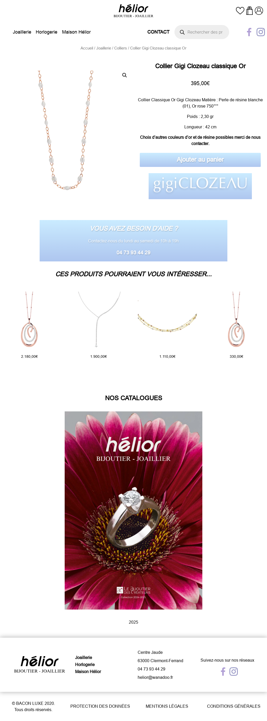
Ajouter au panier (200, 159)
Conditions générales (233, 706)
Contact (158, 32)
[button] (124, 75)
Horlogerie (46, 32)
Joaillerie (22, 32)
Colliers (120, 48)
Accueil (87, 48)
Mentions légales (167, 706)
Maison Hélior (76, 32)
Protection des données (100, 706)
